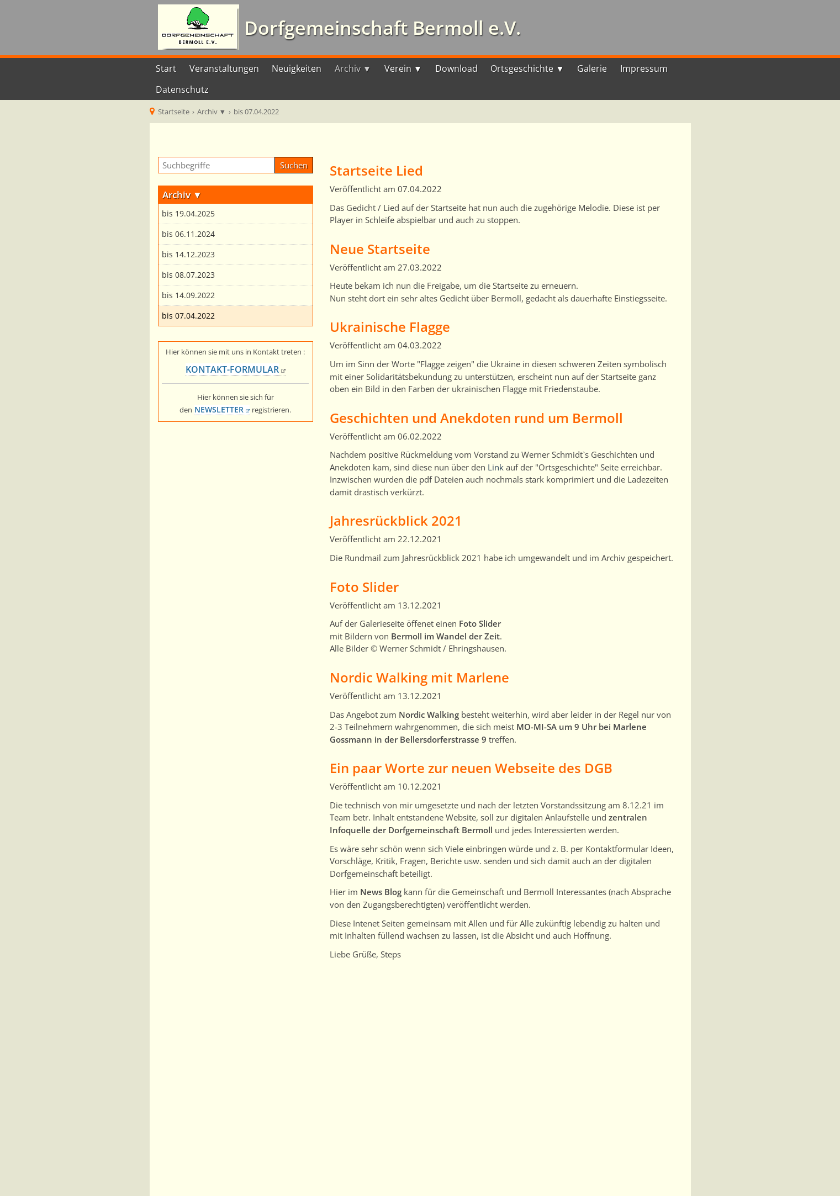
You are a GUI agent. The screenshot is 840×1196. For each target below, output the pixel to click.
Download (456, 68)
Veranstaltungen (224, 68)
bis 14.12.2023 (188, 255)
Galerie (592, 68)
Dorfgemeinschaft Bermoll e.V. (380, 27)
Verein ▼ (403, 68)
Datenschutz (182, 89)
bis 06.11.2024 (188, 234)
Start (166, 68)
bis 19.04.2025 (188, 214)
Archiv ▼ (353, 68)
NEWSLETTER (219, 410)
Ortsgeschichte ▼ (527, 68)
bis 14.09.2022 (188, 295)
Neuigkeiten (296, 68)
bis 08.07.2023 (188, 275)
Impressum (644, 68)
